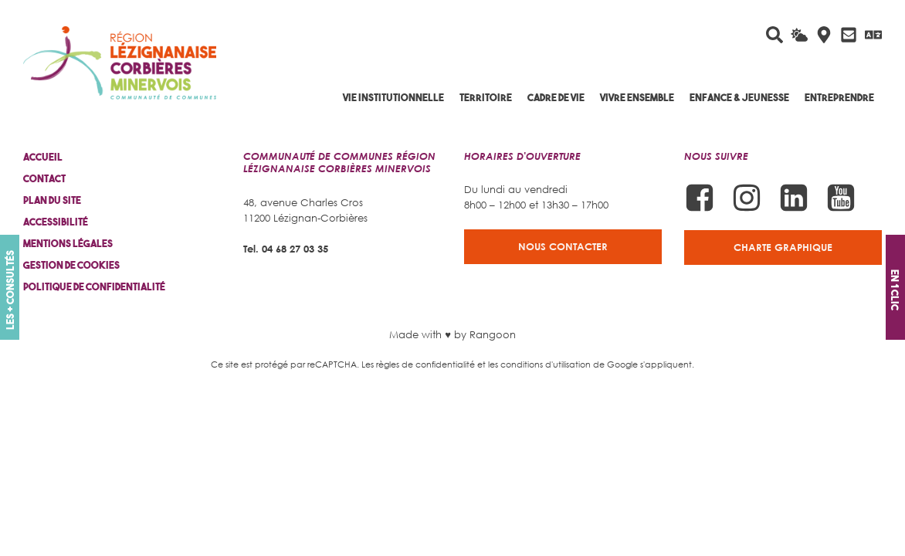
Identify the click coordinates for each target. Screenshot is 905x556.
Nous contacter (563, 246)
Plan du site (52, 200)
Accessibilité (55, 222)
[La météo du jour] (799, 34)
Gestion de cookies (71, 265)
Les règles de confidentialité (418, 364)
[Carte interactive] (823, 34)
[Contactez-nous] (848, 34)
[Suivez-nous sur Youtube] (840, 197)
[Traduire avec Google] (873, 34)
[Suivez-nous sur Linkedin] (793, 197)
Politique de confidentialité (94, 286)
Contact (44, 178)
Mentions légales (68, 243)
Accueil (43, 157)
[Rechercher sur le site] (774, 34)
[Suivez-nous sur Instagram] (746, 197)
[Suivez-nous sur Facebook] (699, 197)
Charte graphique (783, 247)
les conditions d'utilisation (539, 364)
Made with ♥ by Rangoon (452, 334)
